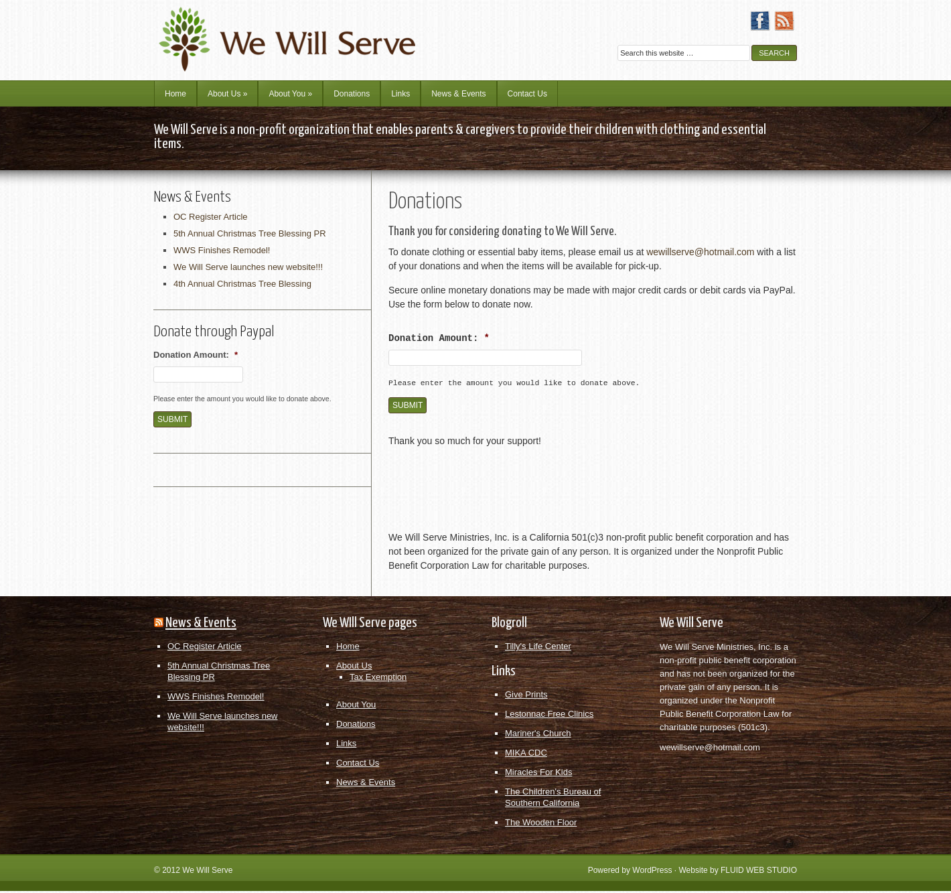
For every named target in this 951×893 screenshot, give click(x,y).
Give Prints (526, 696)
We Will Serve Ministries (271, 30)
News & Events (458, 93)
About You (290, 93)
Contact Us (527, 93)
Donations (352, 93)
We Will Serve (207, 872)
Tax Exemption (378, 679)
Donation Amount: (439, 338)
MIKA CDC (526, 755)
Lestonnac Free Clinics (549, 716)
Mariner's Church (538, 735)
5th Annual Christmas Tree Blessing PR (249, 233)
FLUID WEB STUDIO (759, 872)
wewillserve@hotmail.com (700, 252)
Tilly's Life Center (538, 648)
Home (175, 93)
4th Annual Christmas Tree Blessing (242, 284)
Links (400, 93)
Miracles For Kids (538, 774)
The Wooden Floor (541, 824)
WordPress (652, 872)
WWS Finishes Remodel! (221, 250)
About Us (227, 93)
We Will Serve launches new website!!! (248, 267)
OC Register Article (210, 217)
